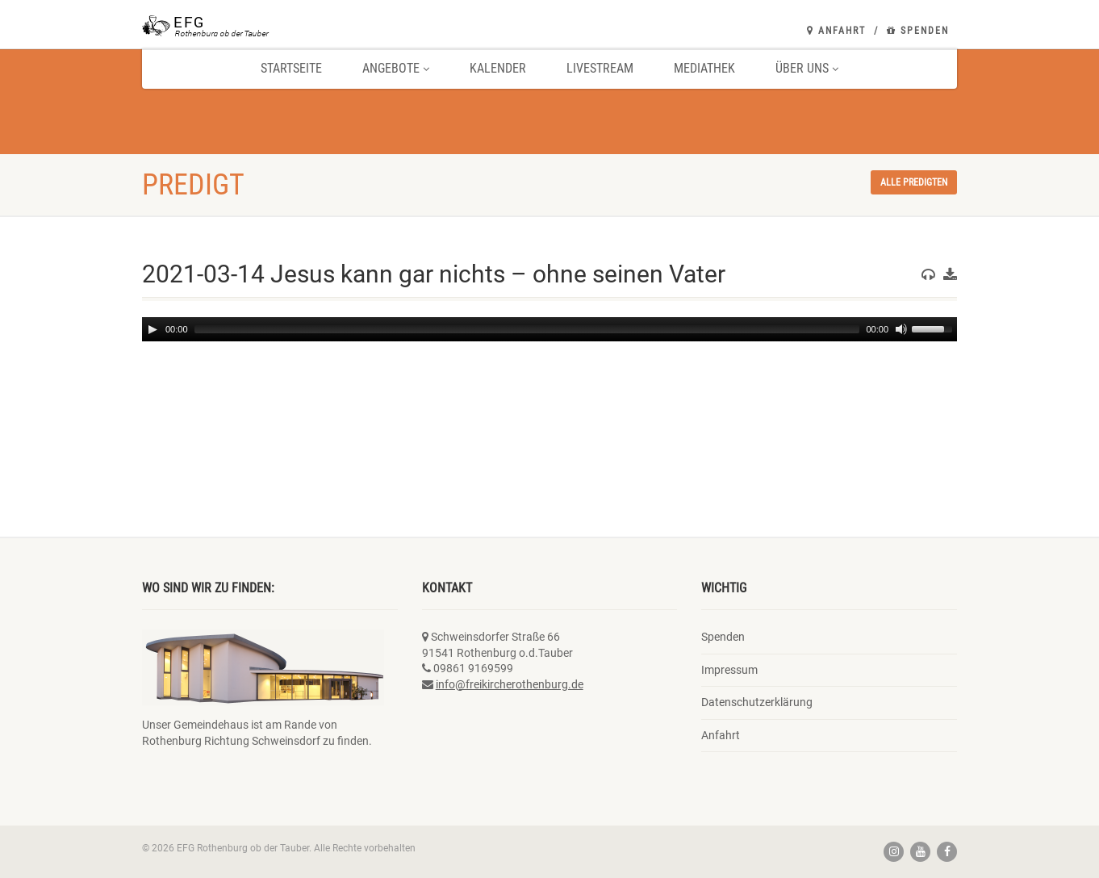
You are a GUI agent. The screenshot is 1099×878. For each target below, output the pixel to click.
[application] (549, 329)
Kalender (498, 68)
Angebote (395, 68)
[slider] (527, 329)
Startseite (291, 68)
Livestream (599, 68)
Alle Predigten (913, 182)
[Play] (152, 329)
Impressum (729, 669)
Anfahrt (836, 30)
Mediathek (704, 68)
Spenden (918, 30)
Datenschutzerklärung (757, 702)
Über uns (806, 68)
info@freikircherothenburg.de (509, 684)
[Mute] (901, 329)
